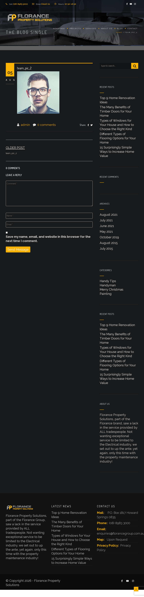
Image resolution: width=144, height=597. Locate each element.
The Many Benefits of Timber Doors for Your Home (116, 111)
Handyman (108, 285)
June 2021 (107, 226)
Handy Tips (108, 281)
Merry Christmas (111, 289)
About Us (106, 29)
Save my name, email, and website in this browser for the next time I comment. (48, 239)
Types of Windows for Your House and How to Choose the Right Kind (117, 125)
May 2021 (106, 231)
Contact (132, 29)
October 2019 (109, 237)
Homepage (59, 29)
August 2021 (108, 214)
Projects (75, 29)
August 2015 (109, 243)
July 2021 (106, 220)
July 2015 (106, 248)
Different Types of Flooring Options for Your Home (118, 138)
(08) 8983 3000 (119, 523)
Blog (120, 29)
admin (25, 125)
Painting (106, 294)
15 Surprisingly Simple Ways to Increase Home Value (117, 152)
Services (91, 29)
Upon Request (117, 539)
